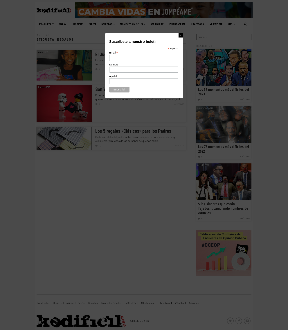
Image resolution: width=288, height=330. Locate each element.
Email (113, 52)
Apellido (113, 76)
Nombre (113, 64)
